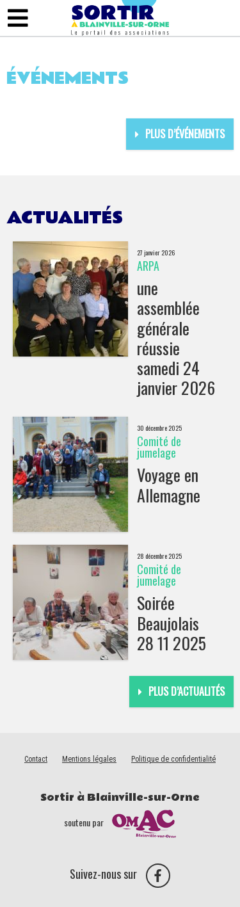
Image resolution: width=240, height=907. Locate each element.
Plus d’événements (180, 133)
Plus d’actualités (181, 691)
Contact (35, 759)
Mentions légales (89, 759)
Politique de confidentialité (173, 759)
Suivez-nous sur (120, 873)
